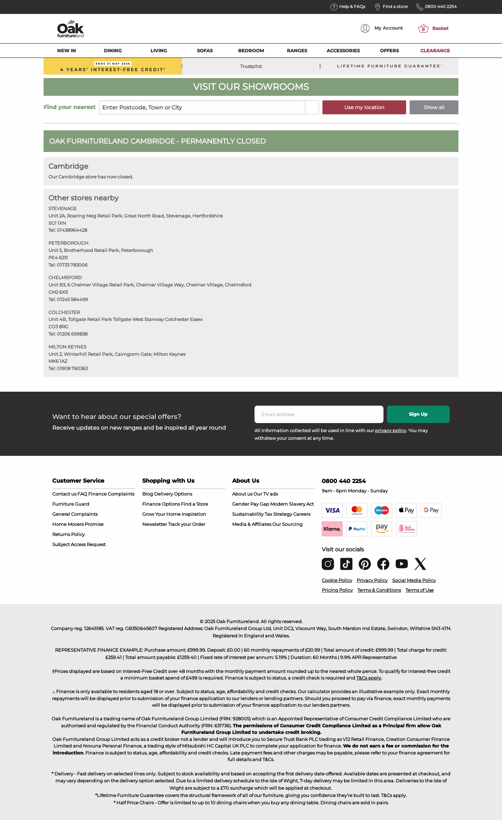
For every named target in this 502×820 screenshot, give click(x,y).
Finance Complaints (111, 494)
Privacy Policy (372, 580)
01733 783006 (72, 265)
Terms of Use (419, 590)
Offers (389, 50)
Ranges (297, 50)
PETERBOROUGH (68, 243)
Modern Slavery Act (292, 504)
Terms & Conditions (379, 590)
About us (242, 494)
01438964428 (72, 230)
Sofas (205, 50)
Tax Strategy (278, 514)
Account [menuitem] (382, 28)
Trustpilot (251, 66)
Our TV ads (265, 494)
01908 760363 (72, 368)
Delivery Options (173, 494)
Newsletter (154, 524)
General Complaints (75, 514)
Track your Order (186, 524)
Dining (113, 50)
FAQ (82, 494)
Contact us (64, 494)
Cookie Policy (337, 580)
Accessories (343, 50)
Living (159, 50)
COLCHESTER (64, 312)
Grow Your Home (161, 514)
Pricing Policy (337, 590)
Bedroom (251, 50)
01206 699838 (72, 334)
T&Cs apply (368, 678)
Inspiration (194, 514)
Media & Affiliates (251, 524)
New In (66, 50)
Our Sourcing (287, 524)
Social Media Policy (414, 580)
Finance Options (161, 504)
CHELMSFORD (65, 277)
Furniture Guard (70, 504)
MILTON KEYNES (67, 347)
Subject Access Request (79, 544)
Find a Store (194, 504)
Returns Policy (68, 534)
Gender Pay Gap (250, 504)
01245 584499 (72, 299)
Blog (147, 494)
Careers (301, 514)
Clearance (435, 50)
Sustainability (248, 514)
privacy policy (390, 430)
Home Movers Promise (78, 524)
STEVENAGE (62, 208)
